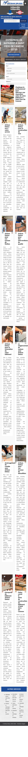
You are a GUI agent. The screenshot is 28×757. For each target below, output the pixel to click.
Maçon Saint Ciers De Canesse (14, 706)
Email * (7, 76)
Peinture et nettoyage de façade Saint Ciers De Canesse (8, 709)
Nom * (7, 66)
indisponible (15, 7)
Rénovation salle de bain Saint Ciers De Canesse (14, 698)
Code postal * (9, 70)
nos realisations (14, 54)
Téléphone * (8, 81)
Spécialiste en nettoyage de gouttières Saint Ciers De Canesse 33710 (21, 710)
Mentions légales (21, 723)
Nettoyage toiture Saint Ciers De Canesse (8, 698)
